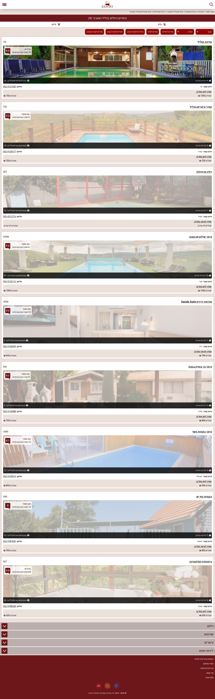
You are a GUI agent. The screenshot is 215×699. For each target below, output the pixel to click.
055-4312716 (9, 216)
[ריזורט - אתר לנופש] (107, 4)
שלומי (5, 301)
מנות (5, 496)
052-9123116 (9, 281)
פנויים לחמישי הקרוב (135, 31)
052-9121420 (9, 86)
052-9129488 (9, 411)
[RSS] (107, 686)
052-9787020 (9, 541)
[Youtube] (99, 686)
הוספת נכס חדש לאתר (204, 659)
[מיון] (161, 24)
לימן (5, 171)
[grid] (107, 327)
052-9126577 (9, 151)
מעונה (5, 431)
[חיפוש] (211, 4)
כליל (5, 106)
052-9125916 (9, 476)
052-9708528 (9, 606)
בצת (5, 366)
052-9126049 (9, 346)
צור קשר (210, 673)
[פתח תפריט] (4, 4)
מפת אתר (209, 677)
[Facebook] (116, 686)
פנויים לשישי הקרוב (114, 31)
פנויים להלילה (167, 31)
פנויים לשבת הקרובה (94, 31)
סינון (56, 24)
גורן (4, 41)
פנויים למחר (153, 31)
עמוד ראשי (210, 11)
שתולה (6, 236)
